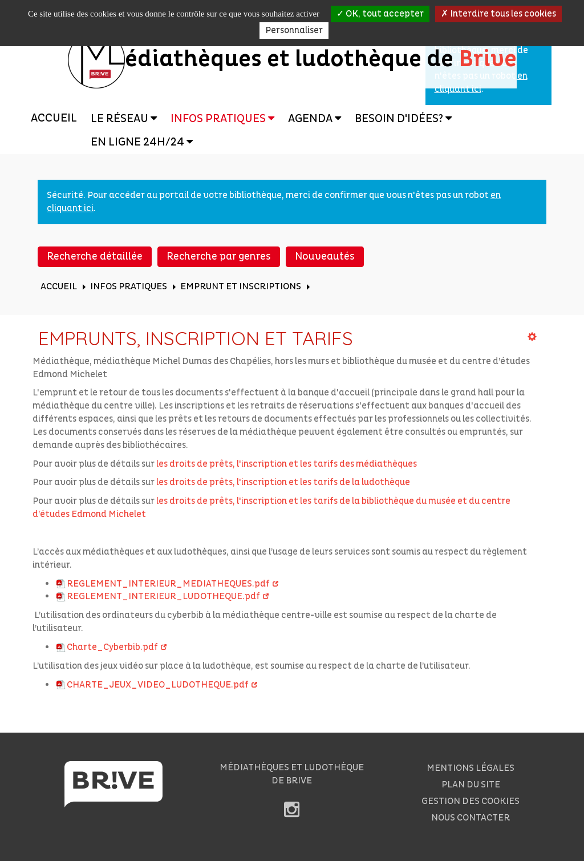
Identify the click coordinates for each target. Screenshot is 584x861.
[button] (124, 118)
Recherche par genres (219, 256)
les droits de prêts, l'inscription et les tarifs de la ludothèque (283, 482)
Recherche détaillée (95, 256)
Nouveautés (325, 256)
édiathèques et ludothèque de (292, 59)
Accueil (54, 118)
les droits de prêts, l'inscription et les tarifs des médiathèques (286, 464)
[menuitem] (54, 119)
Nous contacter (470, 817)
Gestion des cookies (470, 801)
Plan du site (470, 784)
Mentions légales (470, 768)
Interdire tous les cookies (498, 13)
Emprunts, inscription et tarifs (195, 338)
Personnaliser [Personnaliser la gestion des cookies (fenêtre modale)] (294, 30)
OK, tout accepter (380, 13)
